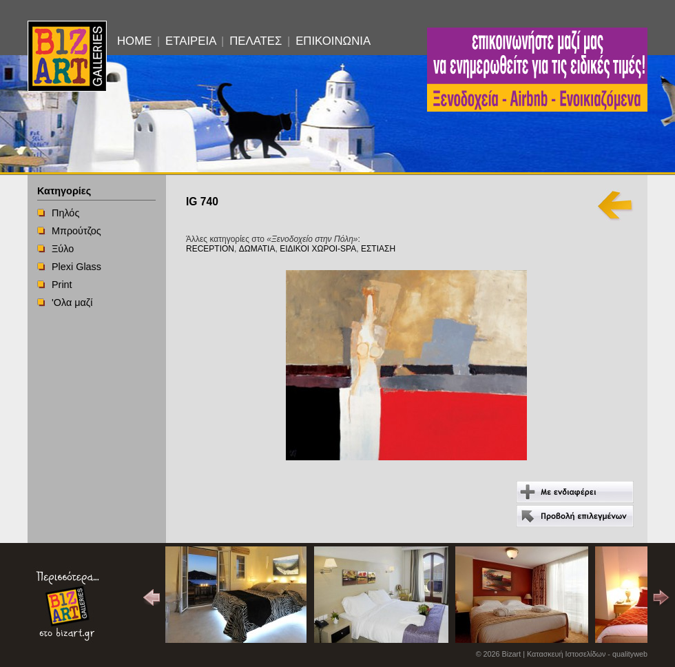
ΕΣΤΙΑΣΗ (378, 249)
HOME (134, 41)
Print (62, 284)
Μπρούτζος (76, 230)
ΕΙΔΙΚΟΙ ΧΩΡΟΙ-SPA (318, 249)
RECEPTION (210, 249)
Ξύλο (63, 248)
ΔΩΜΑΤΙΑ (257, 249)
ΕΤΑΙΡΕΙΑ (190, 41)
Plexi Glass (76, 266)
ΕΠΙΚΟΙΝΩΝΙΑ (333, 41)
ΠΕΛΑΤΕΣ (255, 41)
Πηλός (65, 212)
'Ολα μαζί (72, 302)
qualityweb (629, 654)
